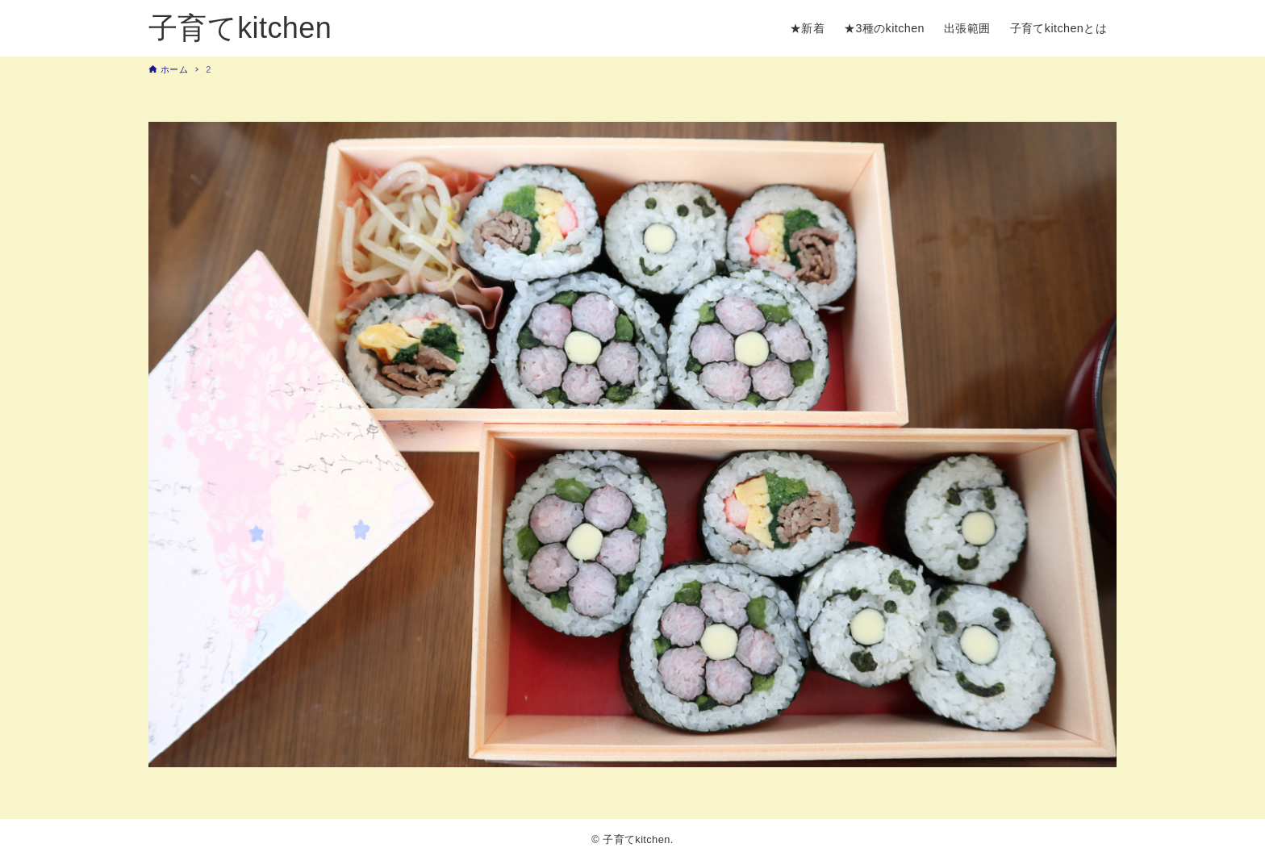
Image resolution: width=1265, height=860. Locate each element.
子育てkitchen (240, 27)
